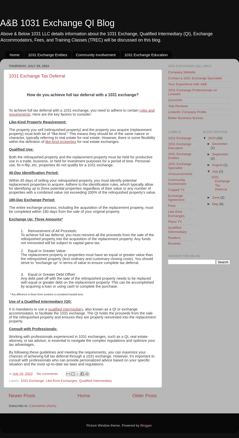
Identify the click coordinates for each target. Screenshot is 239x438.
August (218, 165)
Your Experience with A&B (187, 84)
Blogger (146, 425)
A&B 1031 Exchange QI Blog (57, 23)
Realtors (174, 238)
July (215, 171)
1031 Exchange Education (146, 55)
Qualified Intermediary (95, 381)
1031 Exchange (32, 381)
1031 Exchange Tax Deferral (37, 76)
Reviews (174, 243)
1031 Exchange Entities (47, 55)
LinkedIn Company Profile (187, 112)
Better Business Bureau (185, 118)
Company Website (181, 72)
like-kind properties (60, 142)
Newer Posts (22, 395)
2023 (212, 138)
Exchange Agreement (176, 198)
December (220, 144)
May (215, 204)
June (216, 197)
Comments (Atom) (43, 406)
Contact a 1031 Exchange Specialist (195, 78)
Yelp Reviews (178, 106)
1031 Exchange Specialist (179, 166)
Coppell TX (176, 190)
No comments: (48, 374)
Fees (172, 206)
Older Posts (144, 395)
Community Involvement (96, 55)
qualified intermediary (65, 309)
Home (15, 55)
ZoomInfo (175, 100)
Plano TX (175, 221)
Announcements (180, 174)
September (220, 154)
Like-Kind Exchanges (61, 381)
